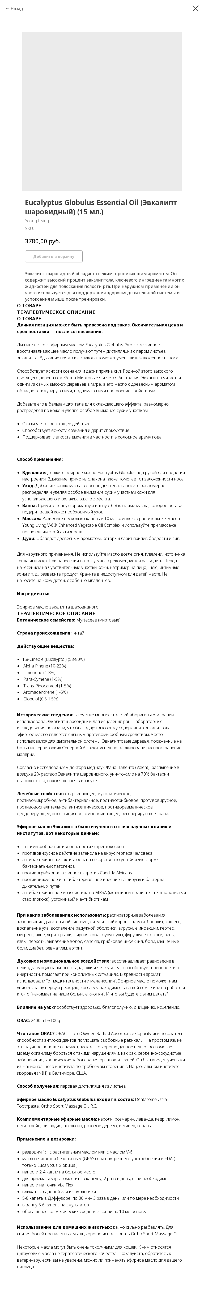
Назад (17, 8)
